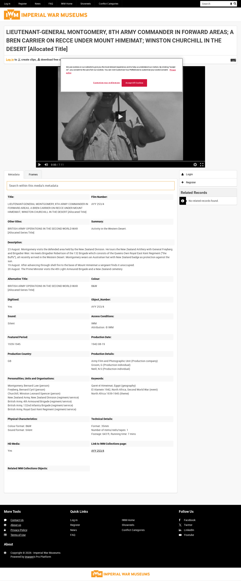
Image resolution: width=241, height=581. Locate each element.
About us (16, 525)
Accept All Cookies (134, 83)
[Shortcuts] (233, 59)
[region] (121, 75)
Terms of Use (18, 535)
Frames (33, 174)
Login (187, 174)
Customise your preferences (106, 83)
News (37, 3)
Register (22, 3)
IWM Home (66, 3)
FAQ (51, 3)
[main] (120, 261)
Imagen (29, 556)
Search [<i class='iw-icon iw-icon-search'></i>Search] (235, 3)
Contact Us (17, 520)
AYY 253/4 (97, 450)
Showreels (85, 3)
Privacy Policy (19, 530)
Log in (7, 3)
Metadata (14, 174)
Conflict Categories (108, 3)
